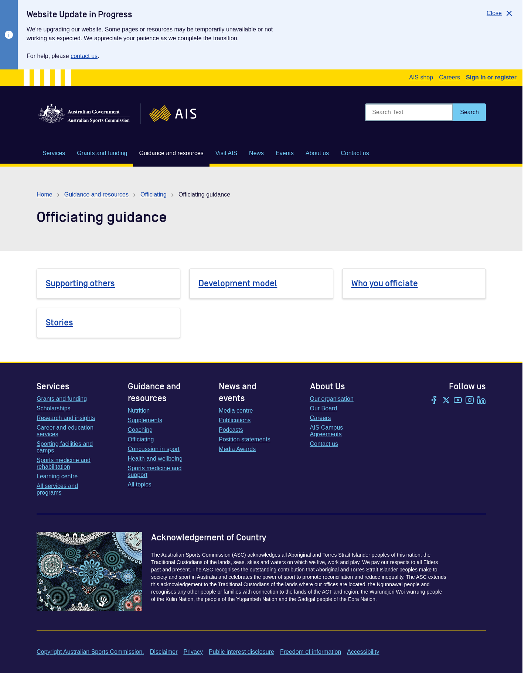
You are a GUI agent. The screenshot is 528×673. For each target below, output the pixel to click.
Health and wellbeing (155, 458)
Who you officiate (384, 283)
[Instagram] (469, 401)
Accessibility (363, 652)
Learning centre (57, 476)
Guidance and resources (96, 194)
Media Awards (237, 449)
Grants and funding (62, 399)
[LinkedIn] (481, 401)
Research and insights (66, 418)
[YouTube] (457, 401)
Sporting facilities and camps (65, 447)
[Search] (469, 112)
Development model (237, 283)
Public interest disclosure (241, 652)
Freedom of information (310, 652)
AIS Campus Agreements (326, 430)
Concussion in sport (154, 449)
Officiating (153, 194)
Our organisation (332, 399)
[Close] (500, 13)
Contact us (324, 444)
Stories (59, 323)
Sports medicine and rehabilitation (64, 463)
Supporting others (80, 283)
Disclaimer (164, 652)
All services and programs (57, 489)
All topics (139, 484)
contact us (84, 56)
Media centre (236, 410)
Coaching (140, 430)
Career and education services (65, 430)
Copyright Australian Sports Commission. (90, 652)
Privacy (192, 652)
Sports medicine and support (155, 471)
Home (44, 194)
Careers (449, 77)
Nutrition (139, 410)
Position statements (244, 439)
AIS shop (421, 77)
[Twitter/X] (446, 401)
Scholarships (54, 408)
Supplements (145, 420)
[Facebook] (434, 401)
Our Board (323, 408)
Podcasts (231, 430)
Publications (235, 420)
